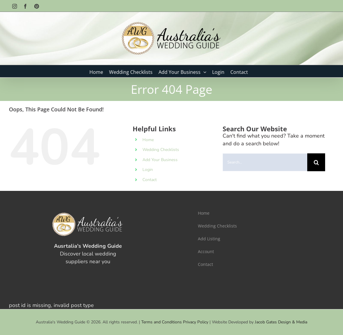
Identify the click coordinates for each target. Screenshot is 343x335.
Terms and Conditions (161, 322)
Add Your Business (160, 160)
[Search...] (265, 162)
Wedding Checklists (160, 149)
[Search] (316, 162)
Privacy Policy (195, 322)
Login (147, 169)
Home (148, 140)
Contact (149, 180)
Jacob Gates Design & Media (281, 322)
